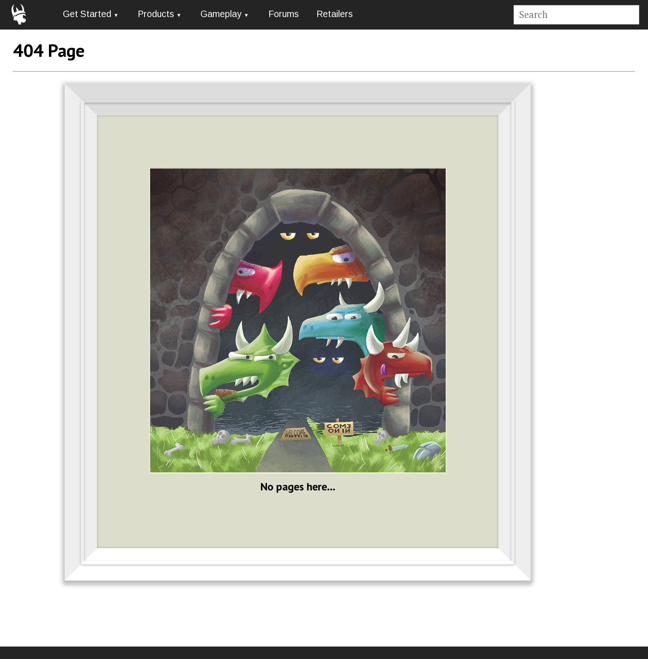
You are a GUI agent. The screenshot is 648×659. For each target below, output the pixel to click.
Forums (283, 14)
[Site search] (576, 15)
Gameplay (221, 14)
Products (156, 14)
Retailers (334, 14)
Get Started (87, 14)
